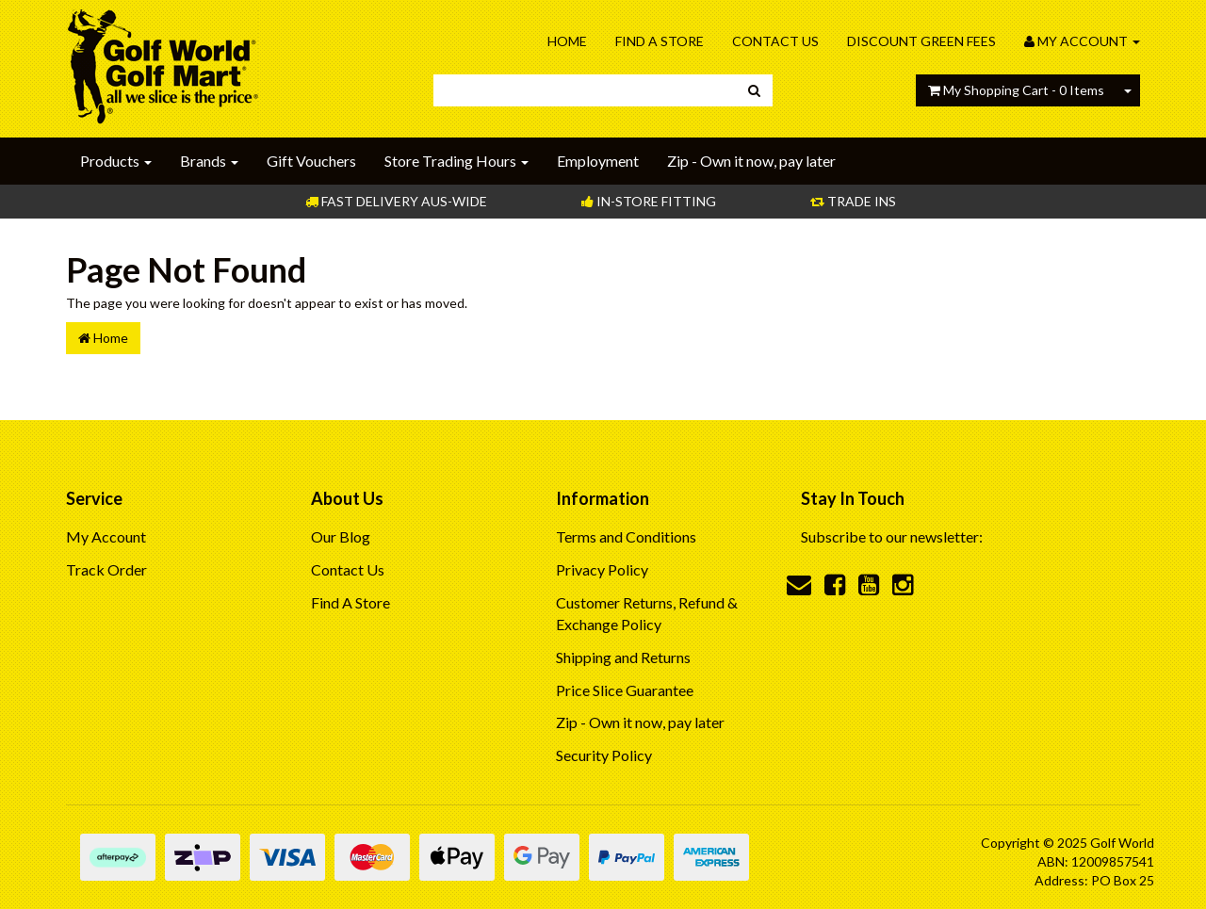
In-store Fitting (648, 201)
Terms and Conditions (626, 536)
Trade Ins (853, 201)
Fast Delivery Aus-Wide (396, 201)
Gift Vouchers (311, 161)
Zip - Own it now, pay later (751, 161)
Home (567, 41)
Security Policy (604, 755)
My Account (106, 536)
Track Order (106, 569)
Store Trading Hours (456, 161)
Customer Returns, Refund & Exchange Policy (647, 613)
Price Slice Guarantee (624, 690)
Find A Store (659, 41)
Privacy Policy (602, 569)
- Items (1016, 90)
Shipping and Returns (623, 657)
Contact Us (775, 41)
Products (116, 161)
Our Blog (340, 536)
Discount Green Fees (921, 41)
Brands (209, 161)
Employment (598, 161)
